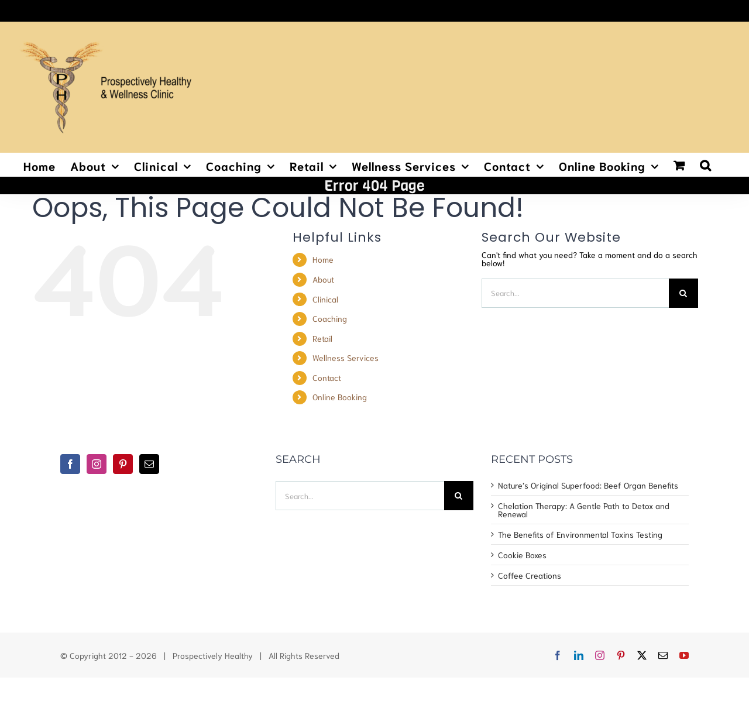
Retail (322, 338)
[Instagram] (96, 464)
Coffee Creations (529, 575)
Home (323, 259)
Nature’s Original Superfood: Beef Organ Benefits (588, 485)
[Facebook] (70, 464)
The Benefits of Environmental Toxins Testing (580, 534)
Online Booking (339, 396)
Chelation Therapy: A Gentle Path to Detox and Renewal (583, 509)
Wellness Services (345, 357)
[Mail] (149, 464)
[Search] (683, 293)
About (323, 279)
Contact (326, 377)
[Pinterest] (123, 464)
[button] (706, 164)
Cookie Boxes (522, 555)
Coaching (329, 318)
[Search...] (575, 293)
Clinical (325, 299)
